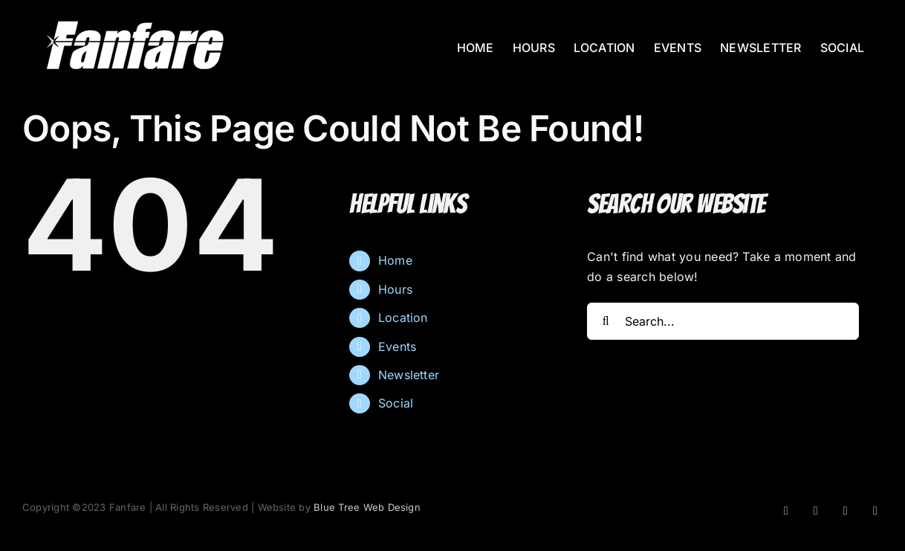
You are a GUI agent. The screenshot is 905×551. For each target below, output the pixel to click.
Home (395, 260)
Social (395, 403)
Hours (395, 289)
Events (397, 346)
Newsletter (408, 374)
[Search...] (723, 321)
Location (403, 317)
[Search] (605, 321)
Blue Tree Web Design (367, 507)
